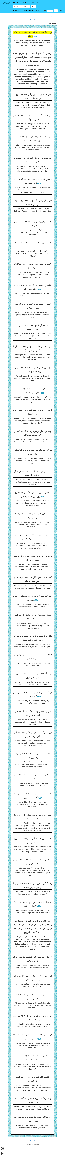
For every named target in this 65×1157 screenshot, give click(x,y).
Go (56, 10)
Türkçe (57, 16)
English (52, 16)
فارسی (62, 16)
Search (33, 6)
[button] (17, 2)
